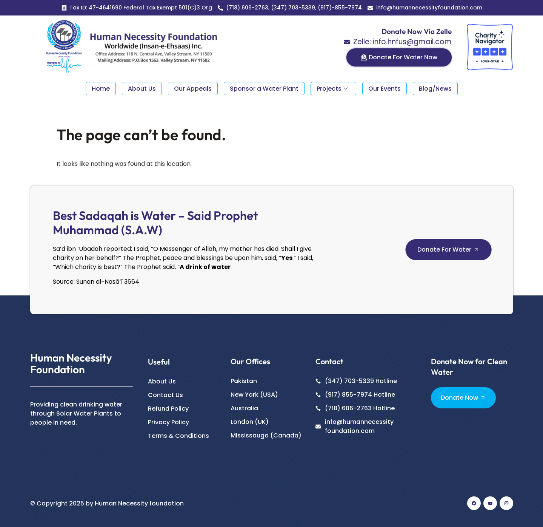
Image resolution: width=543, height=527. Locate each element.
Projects (332, 88)
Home (101, 88)
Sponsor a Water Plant (264, 88)
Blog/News (435, 88)
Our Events (384, 88)
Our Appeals (193, 88)
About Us (142, 88)
